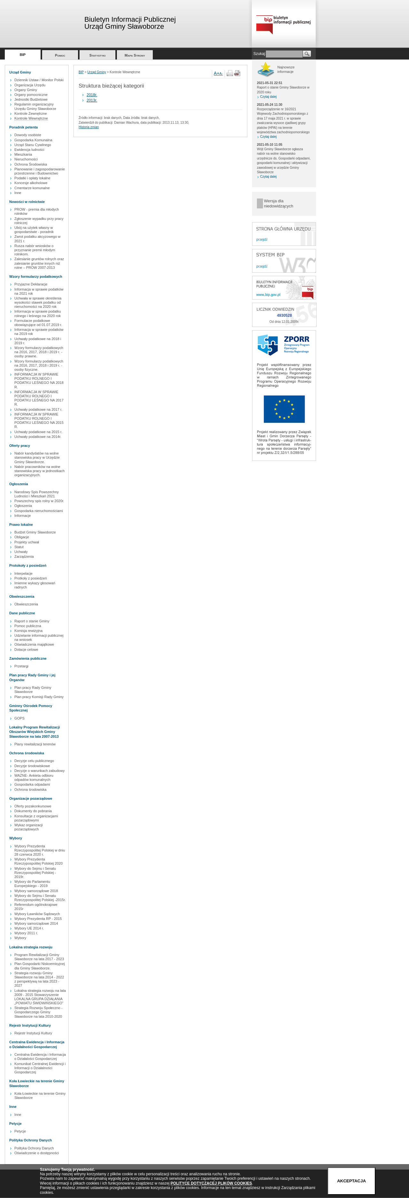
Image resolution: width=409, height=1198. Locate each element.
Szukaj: (259, 53)
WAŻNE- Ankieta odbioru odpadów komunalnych (33, 778)
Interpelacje (23, 573)
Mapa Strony (135, 55)
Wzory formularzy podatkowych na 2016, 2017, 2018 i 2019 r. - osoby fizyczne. (38, 365)
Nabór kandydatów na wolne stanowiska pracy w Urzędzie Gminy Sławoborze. (37, 457)
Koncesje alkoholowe (30, 183)
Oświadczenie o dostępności (36, 1153)
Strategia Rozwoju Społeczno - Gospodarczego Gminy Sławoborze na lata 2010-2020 (38, 1012)
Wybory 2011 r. (26, 933)
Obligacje (21, 537)
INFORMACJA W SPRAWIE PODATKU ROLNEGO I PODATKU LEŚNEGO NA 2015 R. (39, 420)
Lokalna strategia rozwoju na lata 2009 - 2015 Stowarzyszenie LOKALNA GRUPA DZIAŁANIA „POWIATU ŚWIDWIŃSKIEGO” (40, 997)
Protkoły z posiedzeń (30, 578)
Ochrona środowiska (30, 789)
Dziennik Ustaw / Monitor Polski (39, 80)
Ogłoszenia (23, 506)
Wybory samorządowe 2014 (36, 923)
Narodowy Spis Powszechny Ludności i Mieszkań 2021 (36, 494)
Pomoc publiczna (27, 626)
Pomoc (60, 55)
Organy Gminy (25, 90)
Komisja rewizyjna (28, 631)
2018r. (92, 95)
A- (221, 73)
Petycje (20, 1131)
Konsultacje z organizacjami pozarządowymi (36, 818)
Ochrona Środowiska (30, 164)
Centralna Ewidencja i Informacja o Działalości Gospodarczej (40, 1057)
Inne (17, 193)
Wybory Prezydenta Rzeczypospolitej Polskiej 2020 (38, 861)
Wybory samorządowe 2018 (36, 891)
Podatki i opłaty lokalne (32, 178)
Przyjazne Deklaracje (30, 284)
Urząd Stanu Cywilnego (32, 145)
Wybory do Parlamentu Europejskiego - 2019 (32, 884)
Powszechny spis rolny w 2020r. (39, 501)
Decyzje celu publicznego (34, 761)
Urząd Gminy (96, 72)
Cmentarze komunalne (32, 188)
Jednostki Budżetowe (31, 99)
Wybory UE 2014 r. (29, 928)
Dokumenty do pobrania (33, 811)
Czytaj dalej (268, 96)
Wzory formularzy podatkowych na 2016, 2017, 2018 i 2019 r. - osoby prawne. (38, 352)
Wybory (20, 938)
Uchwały (21, 552)
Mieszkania (23, 154)
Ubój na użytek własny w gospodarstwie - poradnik (34, 230)
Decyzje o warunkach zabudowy (39, 771)
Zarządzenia (24, 556)
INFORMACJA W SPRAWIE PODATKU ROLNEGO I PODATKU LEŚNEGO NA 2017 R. (39, 398)
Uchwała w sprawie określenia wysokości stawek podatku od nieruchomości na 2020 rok (37, 302)
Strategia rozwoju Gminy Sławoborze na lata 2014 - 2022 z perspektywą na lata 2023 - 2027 (39, 979)
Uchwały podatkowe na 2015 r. (38, 432)
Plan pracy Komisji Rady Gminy (39, 697)
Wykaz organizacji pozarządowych (28, 827)
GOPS (19, 718)
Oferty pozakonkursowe (32, 806)
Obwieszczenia (26, 604)
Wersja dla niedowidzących (278, 203)
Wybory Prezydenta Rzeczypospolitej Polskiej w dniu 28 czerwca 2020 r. (39, 850)
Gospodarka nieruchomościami (38, 511)
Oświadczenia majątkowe (34, 644)
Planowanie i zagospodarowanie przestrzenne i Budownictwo (39, 171)
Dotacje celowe (26, 649)
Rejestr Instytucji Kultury (33, 1033)
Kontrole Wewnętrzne (31, 118)
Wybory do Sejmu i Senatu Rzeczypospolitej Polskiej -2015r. (40, 898)
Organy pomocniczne (31, 95)
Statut (19, 547)
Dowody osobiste (27, 135)
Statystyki (97, 55)
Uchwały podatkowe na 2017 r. (38, 409)
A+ (217, 73)
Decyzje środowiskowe (32, 766)
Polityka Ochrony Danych (34, 1148)
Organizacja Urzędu (29, 85)
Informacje (22, 515)
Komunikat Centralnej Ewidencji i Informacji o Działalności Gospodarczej (40, 1068)
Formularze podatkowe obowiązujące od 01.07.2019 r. (38, 323)
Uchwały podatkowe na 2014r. (37, 437)
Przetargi (21, 666)
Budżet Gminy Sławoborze (35, 532)
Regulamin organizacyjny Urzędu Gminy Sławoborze (35, 106)
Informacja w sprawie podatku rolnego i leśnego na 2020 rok (37, 313)
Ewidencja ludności (29, 150)
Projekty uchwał (26, 542)
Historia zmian (89, 127)
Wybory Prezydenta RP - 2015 (38, 919)
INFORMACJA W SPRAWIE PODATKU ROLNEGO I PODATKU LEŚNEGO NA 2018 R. (39, 380)
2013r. (92, 100)
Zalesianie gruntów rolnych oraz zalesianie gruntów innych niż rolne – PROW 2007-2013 (39, 263)
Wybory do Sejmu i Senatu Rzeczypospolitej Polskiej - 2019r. (35, 873)
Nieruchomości (26, 159)
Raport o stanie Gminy (31, 621)
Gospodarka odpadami (32, 784)
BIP (23, 55)
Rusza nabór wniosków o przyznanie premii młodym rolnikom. (34, 250)
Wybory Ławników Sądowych (37, 914)
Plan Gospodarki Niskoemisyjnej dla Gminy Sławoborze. (39, 966)
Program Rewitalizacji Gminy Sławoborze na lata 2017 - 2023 (39, 957)
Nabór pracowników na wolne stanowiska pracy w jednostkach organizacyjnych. (39, 471)
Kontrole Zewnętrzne (30, 113)
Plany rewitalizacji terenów (35, 744)
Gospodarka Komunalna (33, 140)
